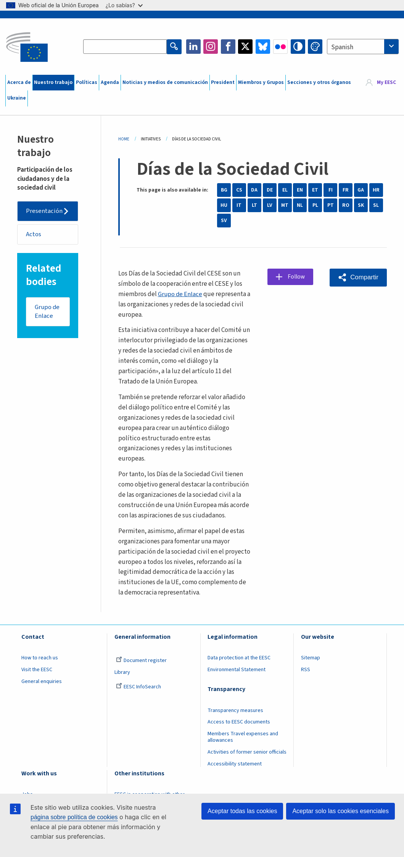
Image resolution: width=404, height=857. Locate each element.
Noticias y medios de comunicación (165, 82)
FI (330, 190)
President (223, 82)
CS (239, 190)
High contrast (298, 46)
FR (346, 190)
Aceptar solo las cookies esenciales (340, 811)
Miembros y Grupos (261, 82)
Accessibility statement (235, 764)
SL (376, 205)
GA (360, 190)
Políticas (86, 82)
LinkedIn (193, 46)
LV (269, 205)
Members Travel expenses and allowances (243, 737)
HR (376, 190)
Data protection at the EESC (239, 658)
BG (224, 190)
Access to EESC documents (239, 722)
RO (345, 205)
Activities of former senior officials (247, 752)
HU (224, 205)
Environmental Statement (237, 669)
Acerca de (19, 82)
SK (361, 205)
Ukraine (16, 98)
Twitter (245, 46)
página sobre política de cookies (74, 817)
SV (224, 220)
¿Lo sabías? (124, 5)
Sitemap (310, 658)
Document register (141, 660)
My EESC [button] (386, 82)
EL (285, 190)
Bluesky (263, 46)
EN (300, 190)
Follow (297, 277)
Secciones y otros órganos (319, 82)
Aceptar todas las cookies (242, 811)
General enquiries (41, 681)
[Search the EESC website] (125, 46)
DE (270, 190)
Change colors (315, 46)
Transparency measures (235, 710)
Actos (34, 234)
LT (254, 205)
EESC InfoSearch (138, 687)
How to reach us (39, 658)
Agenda (110, 82)
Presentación (44, 211)
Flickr (280, 46)
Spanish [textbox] (342, 47)
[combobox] (363, 46)
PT (330, 205)
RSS (305, 669)
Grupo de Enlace (47, 312)
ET (315, 190)
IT (239, 205)
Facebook (228, 46)
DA (254, 190)
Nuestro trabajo (53, 82)
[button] (358, 277)
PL (315, 205)
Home (123, 139)
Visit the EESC (36, 669)
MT (284, 205)
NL (300, 205)
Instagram (210, 46)
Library (122, 672)
